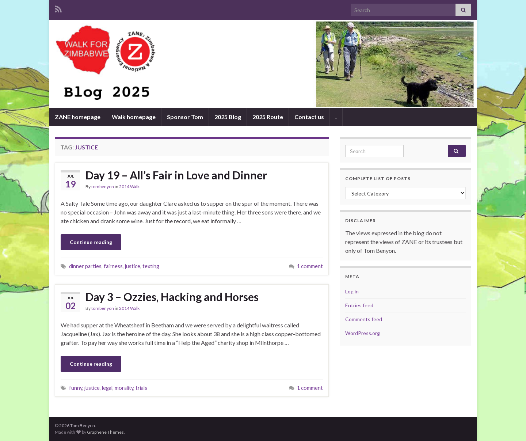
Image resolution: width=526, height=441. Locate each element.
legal (107, 388)
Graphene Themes (105, 432)
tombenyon (102, 186)
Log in (352, 291)
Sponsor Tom (185, 116)
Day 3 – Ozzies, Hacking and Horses (172, 296)
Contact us (309, 116)
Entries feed (359, 305)
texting (150, 266)
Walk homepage (134, 116)
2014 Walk (129, 186)
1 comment (310, 266)
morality (124, 388)
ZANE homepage (77, 116)
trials (141, 388)
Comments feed (363, 319)
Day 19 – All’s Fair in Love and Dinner (176, 175)
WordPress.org (362, 333)
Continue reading (91, 242)
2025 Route (267, 116)
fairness (113, 266)
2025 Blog (227, 116)
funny (75, 388)
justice (132, 266)
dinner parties (85, 266)
